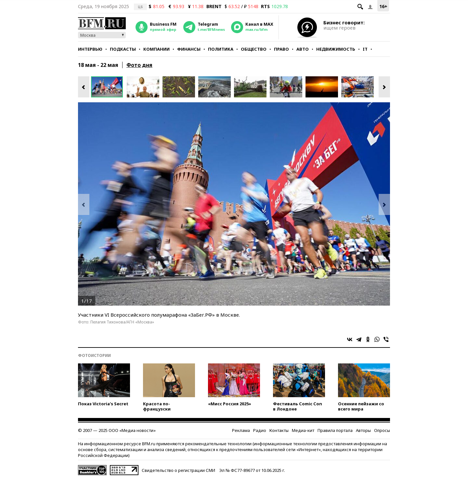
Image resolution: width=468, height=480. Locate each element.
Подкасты (123, 49)
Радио (259, 430)
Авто (302, 49)
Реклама (241, 430)
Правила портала (335, 430)
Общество (253, 49)
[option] (109, 86)
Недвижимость (335, 49)
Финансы (189, 49)
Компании (156, 49)
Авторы (363, 430)
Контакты (279, 430)
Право (281, 49)
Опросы (382, 430)
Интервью (90, 49)
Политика (220, 49)
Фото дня (139, 65)
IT (365, 49)
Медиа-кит (303, 430)
